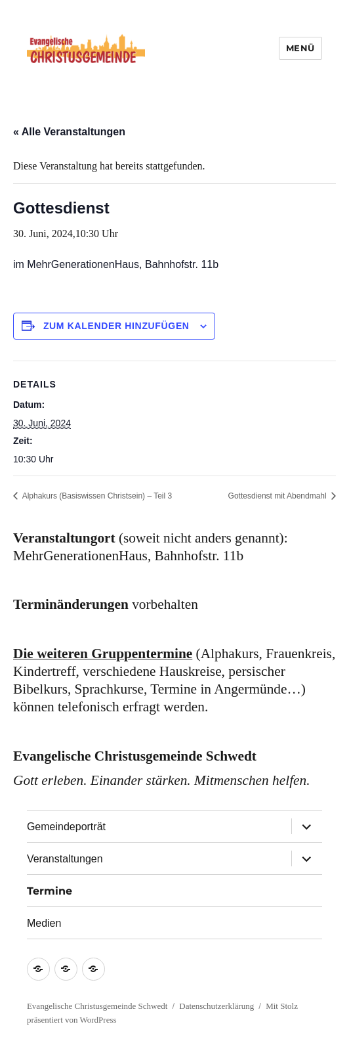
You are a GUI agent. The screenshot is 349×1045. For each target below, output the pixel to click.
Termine (49, 891)
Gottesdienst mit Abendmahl (278, 495)
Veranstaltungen (65, 858)
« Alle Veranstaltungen (69, 131)
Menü (300, 48)
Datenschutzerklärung (216, 1006)
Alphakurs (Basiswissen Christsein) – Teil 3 (96, 495)
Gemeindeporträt (66, 826)
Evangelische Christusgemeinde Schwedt (97, 1006)
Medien (44, 923)
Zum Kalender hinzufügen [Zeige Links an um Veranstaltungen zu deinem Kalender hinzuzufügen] (116, 326)
